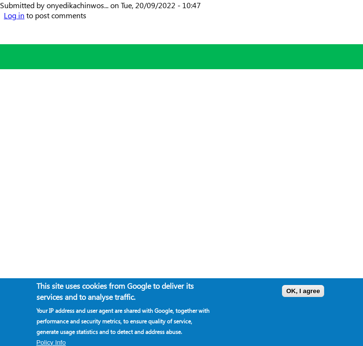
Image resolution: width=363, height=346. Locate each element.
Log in (14, 15)
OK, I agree (303, 292)
